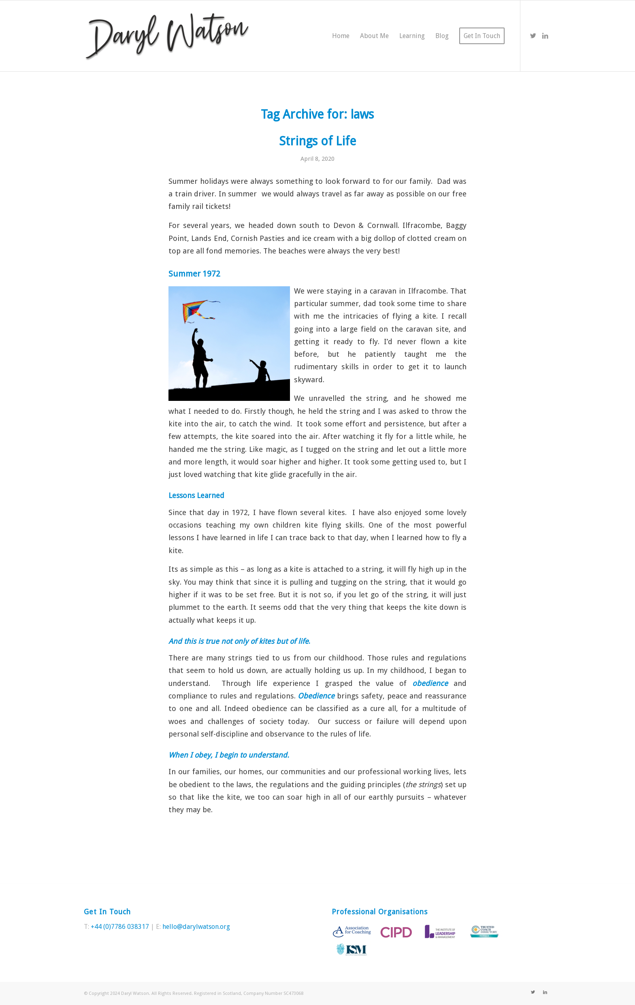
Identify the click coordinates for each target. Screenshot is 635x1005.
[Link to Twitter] (533, 36)
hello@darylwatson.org (196, 926)
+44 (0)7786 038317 (120, 926)
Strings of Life (317, 141)
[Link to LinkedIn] (545, 36)
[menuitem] (341, 35)
